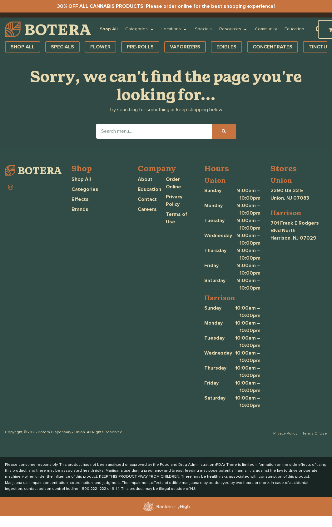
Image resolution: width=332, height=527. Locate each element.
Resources (233, 29)
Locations (174, 29)
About (145, 179)
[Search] (224, 131)
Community (266, 29)
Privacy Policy (285, 433)
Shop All (109, 29)
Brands (80, 209)
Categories (139, 29)
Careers (147, 209)
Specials (203, 29)
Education (294, 29)
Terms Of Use (314, 433)
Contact (147, 199)
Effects (80, 199)
